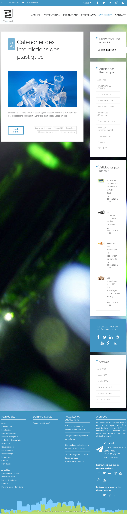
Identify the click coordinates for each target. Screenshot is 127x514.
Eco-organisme (104, 136)
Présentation (52, 15)
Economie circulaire (106, 121)
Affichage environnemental (105, 128)
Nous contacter (111, 457)
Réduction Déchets (106, 106)
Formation (5, 443)
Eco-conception (104, 142)
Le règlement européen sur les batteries (76, 437)
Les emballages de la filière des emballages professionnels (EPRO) (76, 458)
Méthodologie (7, 453)
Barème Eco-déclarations (103, 114)
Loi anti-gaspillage (68, 132)
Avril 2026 (102, 369)
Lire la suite (16, 130)
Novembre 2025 (105, 393)
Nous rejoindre (7, 447)
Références (88, 15)
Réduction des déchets (11, 440)
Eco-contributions (105, 100)
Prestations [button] (70, 15)
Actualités (105, 15)
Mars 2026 (102, 375)
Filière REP (102, 148)
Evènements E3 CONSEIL (104, 87)
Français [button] (86, 2)
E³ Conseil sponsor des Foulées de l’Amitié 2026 (75, 428)
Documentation (104, 94)
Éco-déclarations (8, 433)
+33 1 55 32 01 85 (112, 454)
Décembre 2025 (105, 387)
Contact (120, 15)
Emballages (70, 128)
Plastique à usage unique (48, 132)
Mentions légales (81, 511)
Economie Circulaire (43, 128)
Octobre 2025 (104, 399)
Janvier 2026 (103, 381)
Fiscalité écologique (9, 436)
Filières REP (58, 128)
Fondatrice (5, 430)
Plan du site (6, 464)
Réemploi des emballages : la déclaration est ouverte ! (77, 447)
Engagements (7, 450)
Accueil (36, 15)
